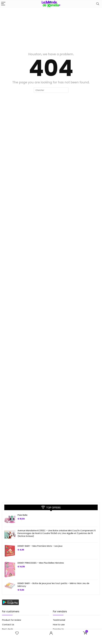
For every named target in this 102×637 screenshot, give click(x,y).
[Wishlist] (17, 633)
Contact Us (8, 624)
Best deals (7, 629)
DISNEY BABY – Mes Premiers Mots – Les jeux (40, 545)
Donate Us (58, 629)
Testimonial (59, 619)
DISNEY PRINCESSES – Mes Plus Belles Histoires (41, 562)
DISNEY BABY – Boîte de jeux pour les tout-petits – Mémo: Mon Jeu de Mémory (53, 585)
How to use (59, 624)
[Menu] (3, 4)
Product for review (11, 619)
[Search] (97, 4)
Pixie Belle (22, 515)
